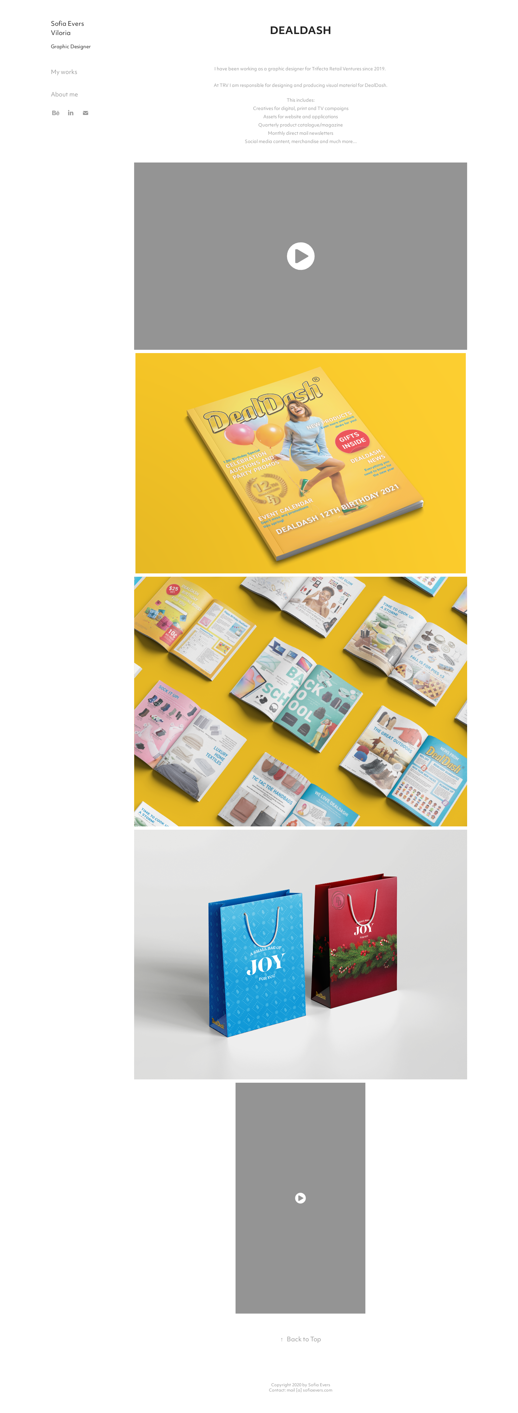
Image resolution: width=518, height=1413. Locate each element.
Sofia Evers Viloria (68, 29)
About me (64, 95)
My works (64, 72)
